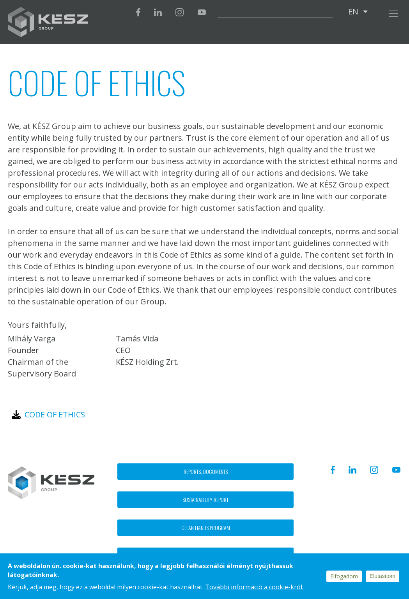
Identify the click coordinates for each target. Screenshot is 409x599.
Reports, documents (206, 471)
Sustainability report (205, 499)
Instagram (179, 12)
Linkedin (158, 12)
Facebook (138, 12)
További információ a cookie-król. (254, 587)
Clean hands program (205, 527)
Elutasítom (382, 576)
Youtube (201, 12)
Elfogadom (344, 576)
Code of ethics (55, 414)
